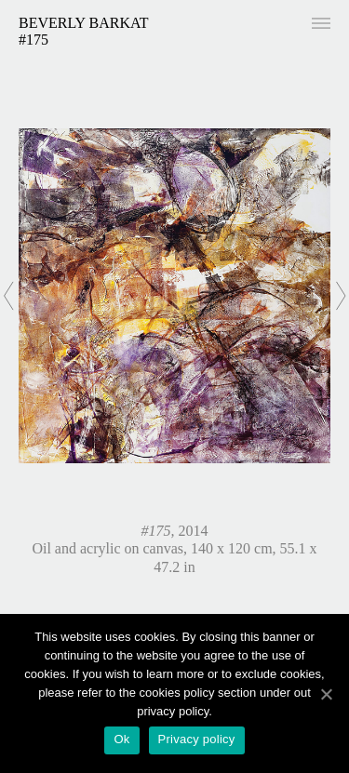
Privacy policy (196, 739)
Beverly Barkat (84, 23)
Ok (121, 739)
